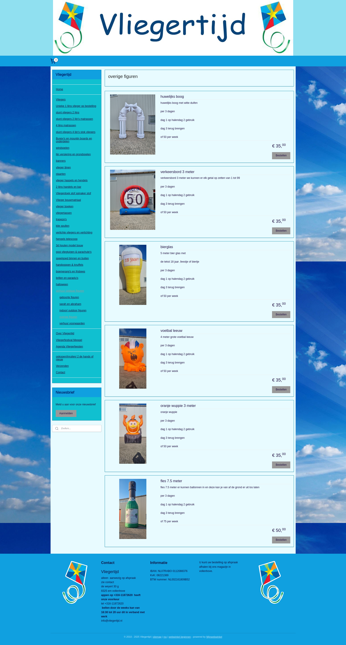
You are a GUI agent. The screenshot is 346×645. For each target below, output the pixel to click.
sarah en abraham (70, 304)
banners (61, 160)
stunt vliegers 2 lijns (67, 112)
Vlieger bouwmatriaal (68, 200)
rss (165, 636)
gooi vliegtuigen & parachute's (74, 251)
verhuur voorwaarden (72, 323)
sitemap (157, 636)
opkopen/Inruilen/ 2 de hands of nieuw (74, 358)
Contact (60, 372)
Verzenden (62, 365)
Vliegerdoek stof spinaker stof (73, 193)
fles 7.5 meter (171, 481)
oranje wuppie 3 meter (178, 406)
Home (59, 89)
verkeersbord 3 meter (177, 172)
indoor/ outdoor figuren (72, 310)
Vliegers (61, 99)
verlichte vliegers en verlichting (74, 232)
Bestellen (281, 155)
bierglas (167, 247)
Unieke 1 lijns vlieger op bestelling (76, 106)
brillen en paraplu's (67, 278)
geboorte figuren (69, 297)
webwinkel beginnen (180, 636)
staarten (61, 174)
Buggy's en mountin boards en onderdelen (74, 140)
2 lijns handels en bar (68, 186)
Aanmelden (66, 413)
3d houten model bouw (69, 245)
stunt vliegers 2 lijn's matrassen (74, 118)
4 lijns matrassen (66, 125)
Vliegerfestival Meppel (69, 340)
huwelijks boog (172, 96)
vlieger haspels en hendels (72, 180)
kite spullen (62, 225)
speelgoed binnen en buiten (72, 258)
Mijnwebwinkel (214, 636)
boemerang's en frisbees (70, 271)
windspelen (62, 147)
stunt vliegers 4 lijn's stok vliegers (75, 132)
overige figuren (68, 316)
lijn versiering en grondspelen (73, 154)
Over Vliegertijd (65, 333)
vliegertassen (64, 212)
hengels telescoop (67, 239)
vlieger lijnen (63, 167)
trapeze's (61, 219)
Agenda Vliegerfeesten (69, 346)
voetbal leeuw (171, 331)
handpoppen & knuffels (69, 264)
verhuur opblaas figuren (70, 290)
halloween (62, 284)
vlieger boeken (64, 206)
